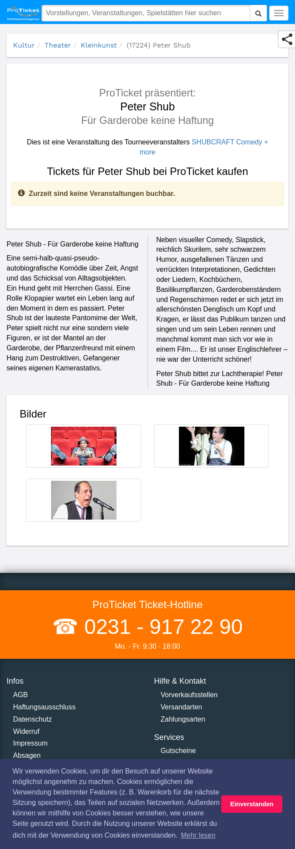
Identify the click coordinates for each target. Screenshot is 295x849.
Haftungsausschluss (44, 707)
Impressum (30, 743)
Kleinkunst (99, 45)
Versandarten (181, 707)
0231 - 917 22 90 (161, 626)
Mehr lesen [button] (198, 835)
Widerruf (26, 731)
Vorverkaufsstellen (189, 694)
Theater (58, 45)
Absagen (27, 755)
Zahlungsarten (183, 719)
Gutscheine (178, 750)
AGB (20, 694)
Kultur (24, 45)
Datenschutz (32, 719)
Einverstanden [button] (252, 804)
